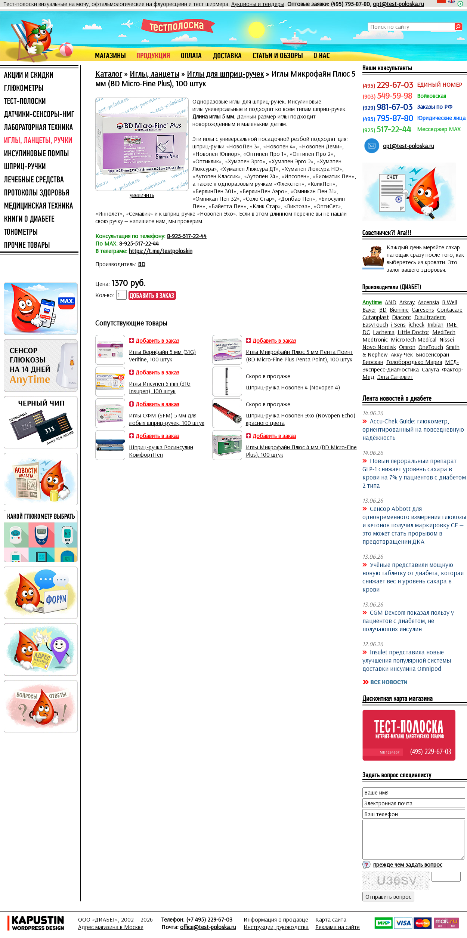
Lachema (384, 332)
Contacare (450, 309)
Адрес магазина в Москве (110, 927)
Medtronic (375, 339)
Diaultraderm (430, 317)
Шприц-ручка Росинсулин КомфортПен (161, 450)
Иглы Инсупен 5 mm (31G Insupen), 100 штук (160, 387)
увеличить (142, 194)
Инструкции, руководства (276, 927)
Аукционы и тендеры (257, 3)
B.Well (449, 302)
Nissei (446, 339)
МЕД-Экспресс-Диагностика (410, 365)
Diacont (401, 317)
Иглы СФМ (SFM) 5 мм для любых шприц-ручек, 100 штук (166, 418)
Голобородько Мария (414, 361)
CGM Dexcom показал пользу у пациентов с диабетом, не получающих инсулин (408, 620)
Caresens (423, 309)
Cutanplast (375, 317)
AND (390, 302)
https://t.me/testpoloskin (160, 250)
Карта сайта (330, 919)
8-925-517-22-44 (187, 236)
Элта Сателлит (395, 376)
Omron (407, 347)
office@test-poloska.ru (208, 927)
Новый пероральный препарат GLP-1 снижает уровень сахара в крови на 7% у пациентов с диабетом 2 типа (414, 472)
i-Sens (398, 324)
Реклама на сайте (337, 927)
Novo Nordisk (379, 347)
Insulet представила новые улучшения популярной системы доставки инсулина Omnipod (406, 660)
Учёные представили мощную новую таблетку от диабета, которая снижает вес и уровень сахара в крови (413, 576)
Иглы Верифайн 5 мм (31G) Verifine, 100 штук (162, 355)
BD (141, 264)
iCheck (416, 324)
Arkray (407, 302)
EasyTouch (375, 324)
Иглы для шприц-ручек (225, 73)
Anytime (372, 302)
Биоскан (372, 361)
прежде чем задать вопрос (407, 864)
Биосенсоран (432, 354)
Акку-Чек (402, 354)
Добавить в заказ (157, 340)
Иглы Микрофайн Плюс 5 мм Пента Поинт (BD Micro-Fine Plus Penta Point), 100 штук (299, 355)
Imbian (435, 324)
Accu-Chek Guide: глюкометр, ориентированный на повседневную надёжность (413, 429)
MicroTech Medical (413, 339)
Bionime (399, 309)
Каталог (108, 73)
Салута (430, 369)
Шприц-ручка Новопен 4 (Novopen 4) (293, 387)
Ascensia (428, 302)
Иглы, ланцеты (154, 73)
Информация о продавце (276, 919)
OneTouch (430, 347)
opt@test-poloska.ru (398, 3)
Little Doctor (413, 332)
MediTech (443, 332)
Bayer (369, 309)
